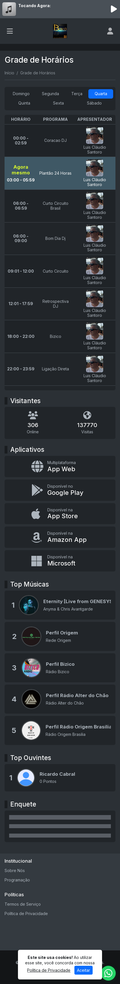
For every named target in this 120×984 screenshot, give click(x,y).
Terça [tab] (76, 93)
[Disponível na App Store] (60, 513)
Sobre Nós (15, 870)
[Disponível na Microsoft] (60, 560)
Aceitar (83, 970)
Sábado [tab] (94, 103)
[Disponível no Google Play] (60, 490)
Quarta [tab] (101, 93)
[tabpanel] (60, 252)
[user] (110, 31)
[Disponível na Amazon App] (60, 537)
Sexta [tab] (58, 103)
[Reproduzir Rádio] (114, 9)
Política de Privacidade (26, 913)
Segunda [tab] (50, 93)
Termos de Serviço (23, 904)
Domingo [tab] (21, 93)
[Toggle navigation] (9, 31)
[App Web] (60, 466)
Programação (17, 879)
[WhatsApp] (108, 973)
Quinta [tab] (24, 103)
